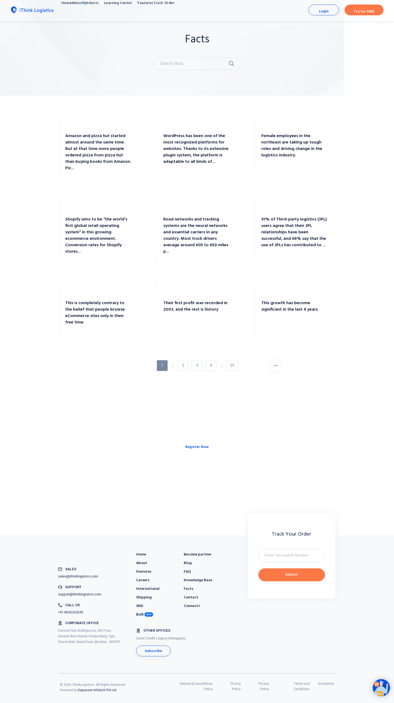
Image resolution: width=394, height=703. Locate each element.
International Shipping (148, 593)
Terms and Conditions (302, 686)
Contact (191, 597)
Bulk (140, 615)
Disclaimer (326, 683)
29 (232, 365)
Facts (188, 589)
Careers (143, 580)
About (91, 11)
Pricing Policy (235, 686)
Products (112, 9)
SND (139, 606)
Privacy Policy (263, 686)
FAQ (187, 572)
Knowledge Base (198, 580)
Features (183, 11)
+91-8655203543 (70, 612)
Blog (188, 563)
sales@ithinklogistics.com (78, 576)
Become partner (198, 554)
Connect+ (192, 606)
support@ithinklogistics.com (79, 594)
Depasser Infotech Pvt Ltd (97, 690)
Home (71, 11)
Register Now (197, 462)
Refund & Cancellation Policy (196, 686)
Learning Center (149, 11)
